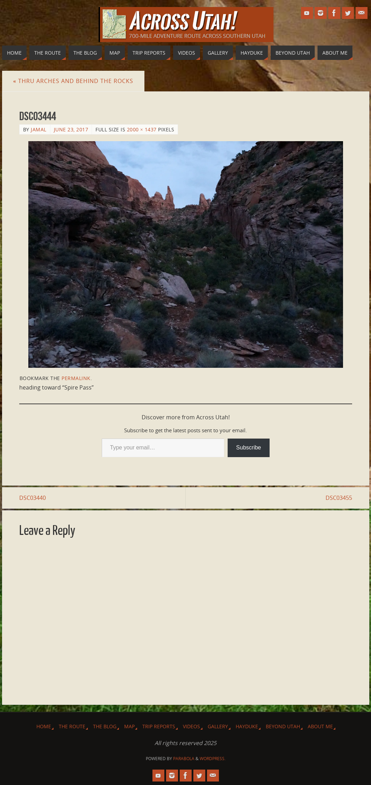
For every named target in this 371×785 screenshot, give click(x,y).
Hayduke (247, 726)
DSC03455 (339, 498)
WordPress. (213, 759)
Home (43, 726)
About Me (320, 726)
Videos (191, 726)
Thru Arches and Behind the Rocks (73, 81)
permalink (76, 378)
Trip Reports (158, 726)
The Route (72, 726)
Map (129, 726)
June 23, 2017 (71, 129)
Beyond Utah (283, 726)
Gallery (218, 726)
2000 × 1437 (142, 129)
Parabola (183, 759)
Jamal (39, 129)
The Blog (104, 726)
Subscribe (248, 447)
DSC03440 (32, 498)
